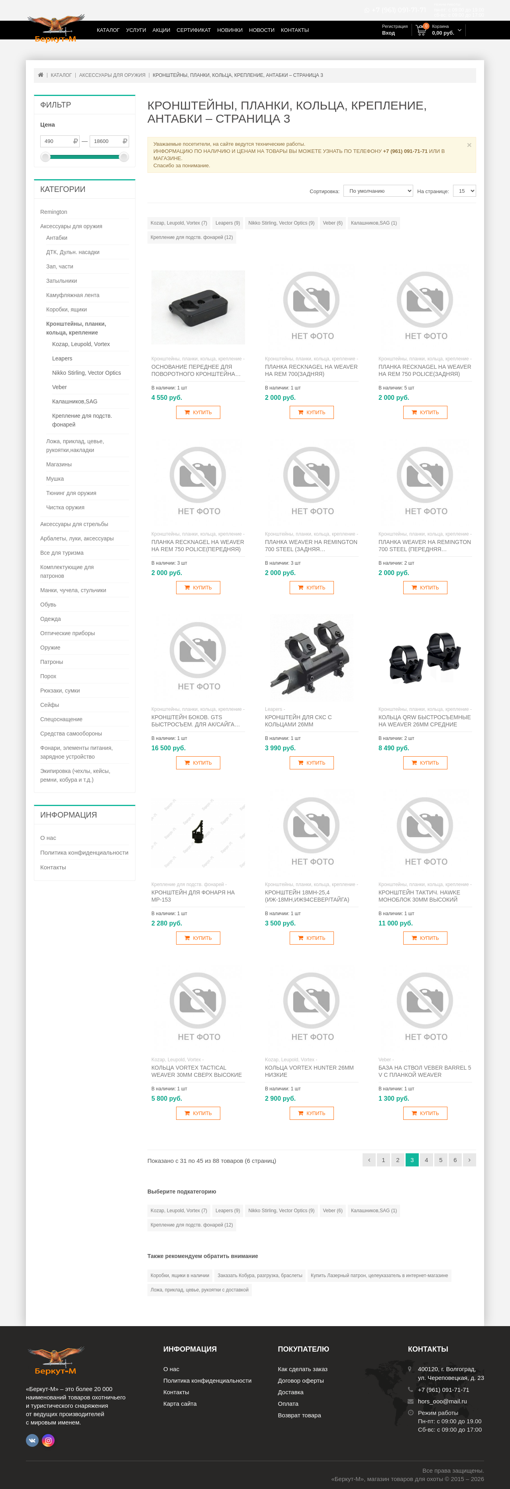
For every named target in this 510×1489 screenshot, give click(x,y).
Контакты (295, 30)
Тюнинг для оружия (71, 493)
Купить (198, 412)
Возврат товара (299, 1415)
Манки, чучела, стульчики (73, 590)
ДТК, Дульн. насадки (73, 252)
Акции (162, 30)
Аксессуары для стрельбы (74, 524)
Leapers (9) (228, 223)
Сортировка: (324, 191)
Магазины (59, 464)
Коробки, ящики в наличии (180, 1275)
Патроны (51, 662)
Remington (53, 212)
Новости (262, 30)
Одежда (50, 619)
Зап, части (59, 266)
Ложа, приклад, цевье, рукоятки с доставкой (200, 1290)
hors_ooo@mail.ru (442, 1401)
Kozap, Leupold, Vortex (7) (179, 223)
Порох (48, 676)
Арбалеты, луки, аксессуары (77, 538)
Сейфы (49, 705)
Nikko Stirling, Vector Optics (86, 373)
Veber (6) (333, 223)
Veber (59, 387)
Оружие (50, 647)
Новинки (230, 30)
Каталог (108, 30)
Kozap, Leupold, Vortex (81, 344)
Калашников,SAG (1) (374, 223)
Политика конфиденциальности (84, 852)
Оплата (288, 1403)
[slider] (45, 157)
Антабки (56, 238)
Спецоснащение (61, 719)
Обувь (48, 604)
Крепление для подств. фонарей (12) (192, 237)
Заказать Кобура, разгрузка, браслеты (260, 1275)
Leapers (62, 358)
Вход (388, 33)
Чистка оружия (65, 507)
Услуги (136, 30)
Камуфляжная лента (73, 295)
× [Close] (469, 145)
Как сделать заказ (303, 1369)
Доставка (291, 1392)
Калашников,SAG (75, 401)
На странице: (433, 191)
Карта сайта (180, 1403)
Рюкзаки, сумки (60, 690)
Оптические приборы (67, 633)
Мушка (55, 478)
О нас (48, 837)
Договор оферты (301, 1380)
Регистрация (395, 26)
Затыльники (61, 281)
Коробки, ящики (66, 309)
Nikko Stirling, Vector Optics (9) (281, 223)
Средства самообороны (71, 733)
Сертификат (194, 30)
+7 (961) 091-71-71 (399, 10)
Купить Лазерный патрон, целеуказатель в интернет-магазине (379, 1275)
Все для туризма (62, 553)
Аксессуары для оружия (71, 226)
